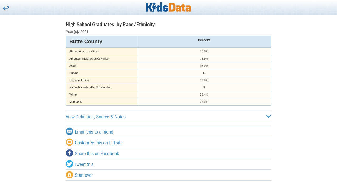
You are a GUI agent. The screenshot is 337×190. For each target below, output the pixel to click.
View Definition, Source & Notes (168, 116)
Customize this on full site (94, 142)
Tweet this (79, 164)
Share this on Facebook (92, 153)
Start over (79, 174)
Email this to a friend (89, 131)
